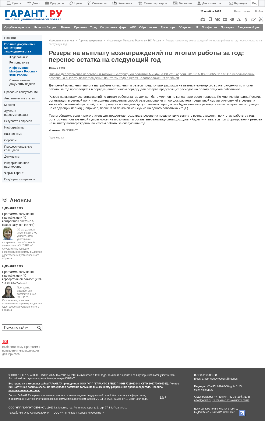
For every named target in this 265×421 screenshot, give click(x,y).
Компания (122, 3)
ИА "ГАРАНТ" (70, 130)
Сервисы (10, 140)
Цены (76, 3)
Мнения (9, 104)
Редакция (238, 3)
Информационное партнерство (16, 164)
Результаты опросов (18, 121)
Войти (259, 11)
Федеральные (19, 57)
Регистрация (242, 11)
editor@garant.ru (203, 389)
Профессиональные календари (18, 148)
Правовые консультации (21, 92)
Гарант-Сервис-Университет (85, 412)
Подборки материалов (19, 179)
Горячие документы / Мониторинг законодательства (19, 47)
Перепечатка (56, 137)
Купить (13, 3)
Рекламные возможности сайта (230, 400)
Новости (10, 38)
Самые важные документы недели (22, 82)
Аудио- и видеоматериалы (16, 112)
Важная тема (13, 134)
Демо (33, 3)
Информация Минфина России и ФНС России (23, 71)
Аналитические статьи (19, 98)
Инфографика (14, 127)
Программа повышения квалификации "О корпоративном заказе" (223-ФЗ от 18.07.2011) (22, 277)
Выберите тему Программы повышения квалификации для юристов (21, 347)
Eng (255, 3)
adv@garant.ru (202, 400)
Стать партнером (152, 3)
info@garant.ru (117, 407)
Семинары (97, 3)
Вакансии (182, 3)
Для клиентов (209, 3)
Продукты (54, 3)
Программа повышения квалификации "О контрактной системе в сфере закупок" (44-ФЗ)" (18, 219)
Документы (12, 156)
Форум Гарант (14, 173)
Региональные (19, 62)
